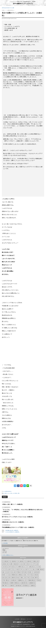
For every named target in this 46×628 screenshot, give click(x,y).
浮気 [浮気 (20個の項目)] (39, 580)
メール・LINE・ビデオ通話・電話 (13, 493)
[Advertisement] (23, 102)
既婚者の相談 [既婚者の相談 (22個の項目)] (31, 580)
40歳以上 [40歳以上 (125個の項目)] (36, 561)
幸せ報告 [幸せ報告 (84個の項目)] (13, 580)
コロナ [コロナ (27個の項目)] (4, 566)
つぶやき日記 (17, 619)
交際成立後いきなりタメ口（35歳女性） (13, 522)
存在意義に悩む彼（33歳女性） (12, 530)
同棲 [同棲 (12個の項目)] (20, 574)
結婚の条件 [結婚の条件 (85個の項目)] (24, 582)
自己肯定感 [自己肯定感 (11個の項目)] (26, 585)
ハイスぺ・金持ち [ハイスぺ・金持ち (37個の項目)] (29, 566)
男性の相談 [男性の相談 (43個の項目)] (5, 582)
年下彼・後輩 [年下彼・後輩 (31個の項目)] (5, 580)
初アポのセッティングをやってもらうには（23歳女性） (18, 516)
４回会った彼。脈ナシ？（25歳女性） (13, 504)
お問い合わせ (23, 619)
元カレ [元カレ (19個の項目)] (13, 572)
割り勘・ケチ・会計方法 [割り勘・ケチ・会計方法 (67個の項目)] (33, 572)
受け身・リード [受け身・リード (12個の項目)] (6, 574)
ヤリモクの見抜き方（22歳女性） (12, 531)
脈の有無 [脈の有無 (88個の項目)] (18, 585)
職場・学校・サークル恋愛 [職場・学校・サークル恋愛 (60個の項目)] (8, 585)
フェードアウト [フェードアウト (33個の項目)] (6, 569)
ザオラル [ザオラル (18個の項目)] (11, 566)
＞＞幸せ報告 (5, 543)
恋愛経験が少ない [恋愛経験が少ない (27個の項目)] (22, 580)
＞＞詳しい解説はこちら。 (8, 555)
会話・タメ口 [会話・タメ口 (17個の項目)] (5, 572)
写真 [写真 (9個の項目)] (18, 572)
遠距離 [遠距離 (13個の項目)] (33, 585)
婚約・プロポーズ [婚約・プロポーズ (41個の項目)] (25, 577)
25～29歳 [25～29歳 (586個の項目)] (13, 561)
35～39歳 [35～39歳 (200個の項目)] (28, 561)
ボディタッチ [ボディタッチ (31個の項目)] (24, 569)
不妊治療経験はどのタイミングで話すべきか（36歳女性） (18, 527)
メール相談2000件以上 (7, 491)
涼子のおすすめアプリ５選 (8, 7)
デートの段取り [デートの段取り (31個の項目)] (19, 566)
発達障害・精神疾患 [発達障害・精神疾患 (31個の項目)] (14, 582)
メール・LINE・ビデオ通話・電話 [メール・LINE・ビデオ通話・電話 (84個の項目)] (36, 569)
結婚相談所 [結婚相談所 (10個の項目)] (32, 582)
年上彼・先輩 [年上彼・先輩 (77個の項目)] (34, 577)
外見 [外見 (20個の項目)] (36, 574)
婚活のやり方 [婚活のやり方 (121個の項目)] (15, 577)
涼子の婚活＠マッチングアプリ (23, 3)
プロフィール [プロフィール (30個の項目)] (15, 569)
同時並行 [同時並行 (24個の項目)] (14, 574)
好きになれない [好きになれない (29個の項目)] (6, 577)
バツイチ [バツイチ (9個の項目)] (38, 566)
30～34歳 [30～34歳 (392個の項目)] (20, 561)
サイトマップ (29, 619)
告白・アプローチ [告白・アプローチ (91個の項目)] (28, 574)
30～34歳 (5, 493)
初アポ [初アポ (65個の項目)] (24, 572)
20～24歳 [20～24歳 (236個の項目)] (5, 561)
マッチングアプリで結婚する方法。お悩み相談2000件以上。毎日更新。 (23, 624)
